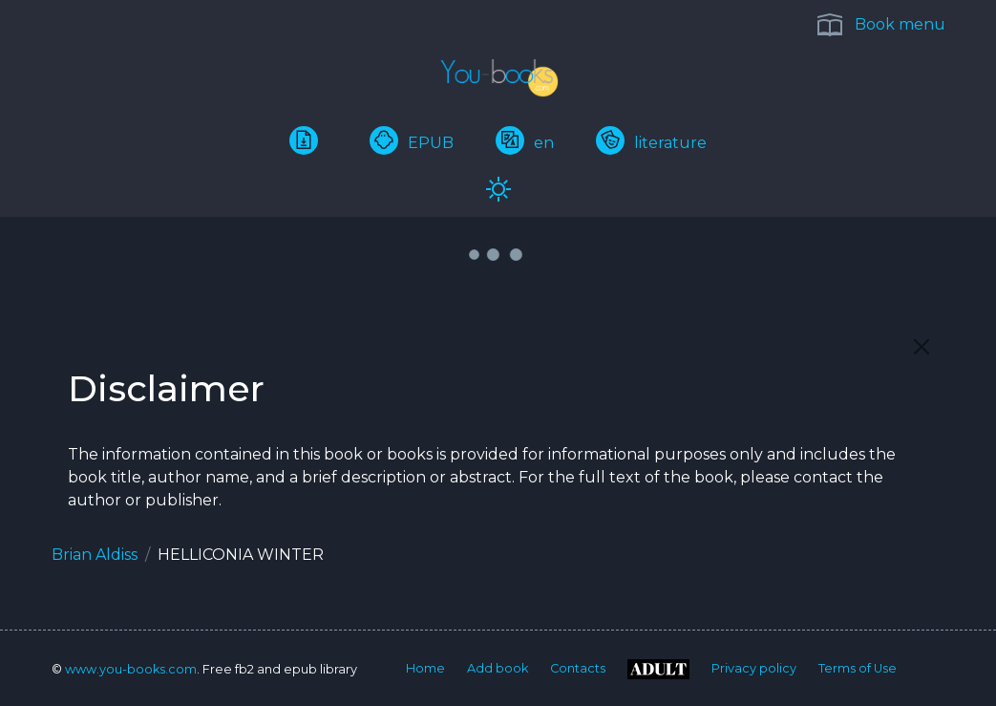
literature (651, 143)
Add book (497, 668)
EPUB (412, 143)
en (525, 143)
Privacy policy (753, 668)
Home (425, 668)
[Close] (921, 347)
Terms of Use (857, 668)
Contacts (577, 668)
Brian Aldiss (95, 555)
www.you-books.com (131, 669)
